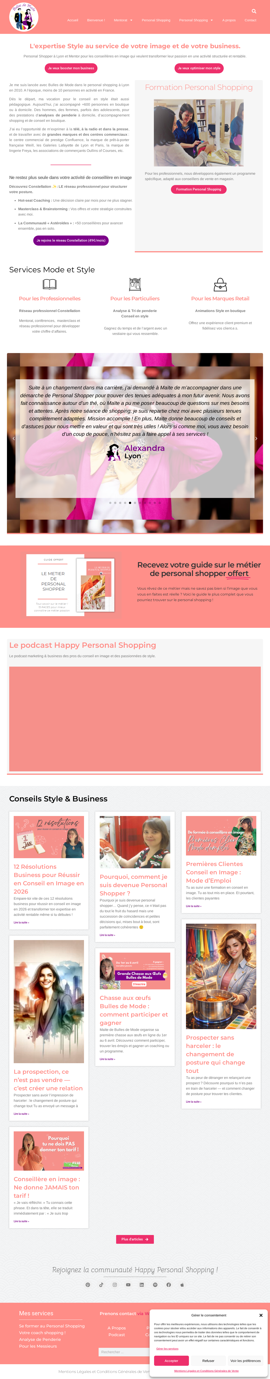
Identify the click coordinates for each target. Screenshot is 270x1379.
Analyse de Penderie (40, 1339)
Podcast (116, 1335)
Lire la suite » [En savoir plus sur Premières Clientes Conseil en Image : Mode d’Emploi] (193, 906)
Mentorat (123, 20)
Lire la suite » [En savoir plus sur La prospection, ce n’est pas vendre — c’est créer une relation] (21, 1113)
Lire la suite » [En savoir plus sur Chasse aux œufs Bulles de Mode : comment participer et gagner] (107, 1059)
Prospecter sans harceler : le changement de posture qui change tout (215, 1054)
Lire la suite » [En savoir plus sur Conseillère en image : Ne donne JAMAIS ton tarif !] (21, 1221)
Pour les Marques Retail (220, 298)
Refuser (208, 1361)
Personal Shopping (156, 20)
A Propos (117, 1328)
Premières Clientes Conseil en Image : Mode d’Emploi (214, 872)
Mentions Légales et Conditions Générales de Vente (206, 1370)
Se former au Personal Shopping (52, 1326)
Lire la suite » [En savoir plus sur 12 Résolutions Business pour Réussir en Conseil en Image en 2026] (21, 922)
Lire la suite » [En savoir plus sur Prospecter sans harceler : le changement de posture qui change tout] (193, 1101)
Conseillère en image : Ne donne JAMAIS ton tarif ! (47, 1187)
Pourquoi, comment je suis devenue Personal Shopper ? (133, 885)
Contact (250, 20)
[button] (261, 1315)
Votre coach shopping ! (42, 1333)
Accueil (72, 20)
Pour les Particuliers (134, 298)
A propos (229, 20)
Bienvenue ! (96, 20)
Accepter (171, 1361)
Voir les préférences (245, 1361)
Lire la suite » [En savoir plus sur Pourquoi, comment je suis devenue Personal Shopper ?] (107, 935)
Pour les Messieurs (38, 1346)
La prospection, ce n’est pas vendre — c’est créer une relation (48, 1080)
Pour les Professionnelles (49, 298)
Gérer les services (167, 1348)
